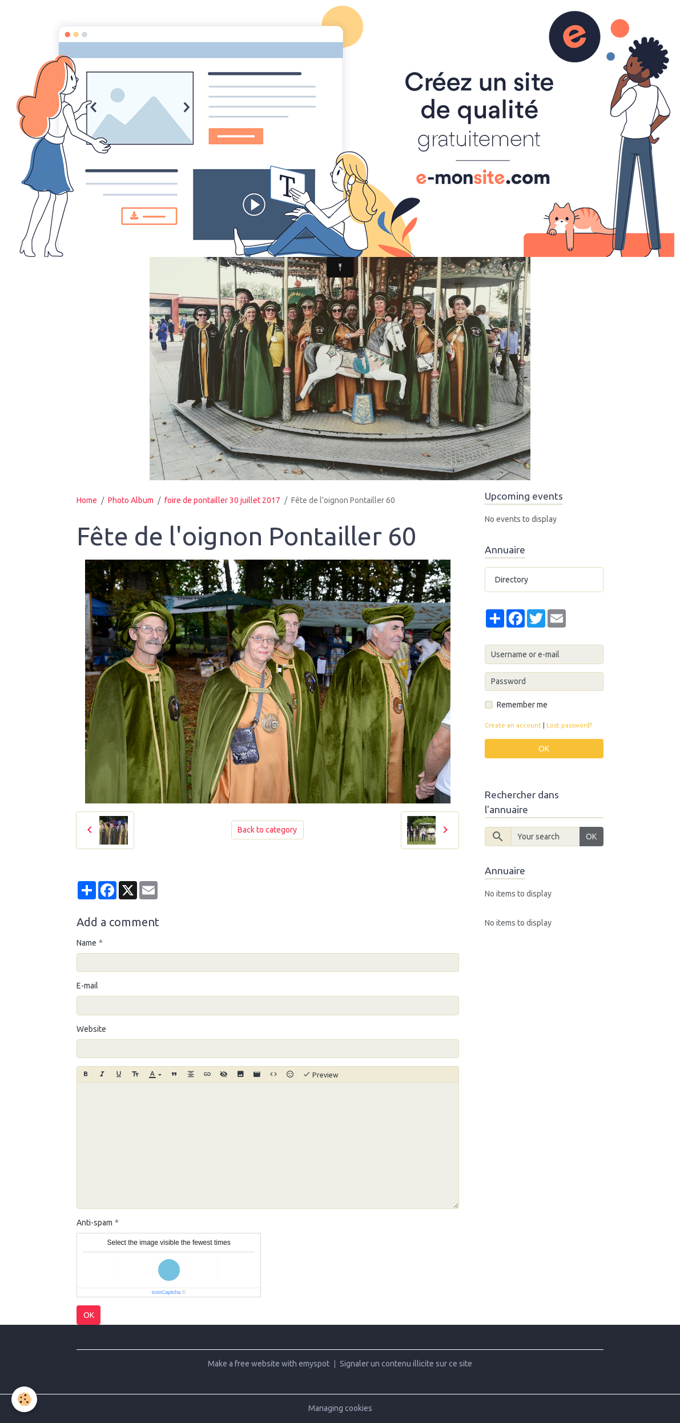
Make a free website (244, 1363)
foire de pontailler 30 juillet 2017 (222, 500)
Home (87, 500)
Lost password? (569, 725)
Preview (321, 1075)
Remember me (522, 704)
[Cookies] (24, 1399)
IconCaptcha (166, 1292)
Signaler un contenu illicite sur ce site (406, 1363)
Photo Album (131, 500)
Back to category (267, 829)
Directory (511, 579)
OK (88, 1315)
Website (91, 1029)
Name (86, 942)
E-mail (87, 985)
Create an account (513, 725)
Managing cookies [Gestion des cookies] (340, 1408)
